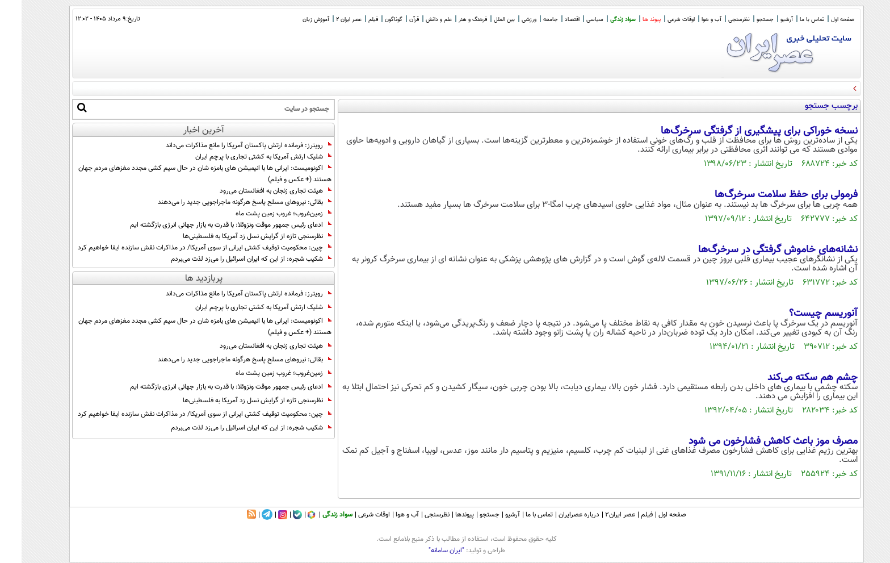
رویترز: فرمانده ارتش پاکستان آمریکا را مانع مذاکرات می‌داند (227, 145)
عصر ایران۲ (598, 515)
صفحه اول (821, 19)
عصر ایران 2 (327, 19)
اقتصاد (550, 19)
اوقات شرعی (659, 19)
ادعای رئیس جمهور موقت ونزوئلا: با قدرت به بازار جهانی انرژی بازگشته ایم (209, 225)
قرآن (392, 19)
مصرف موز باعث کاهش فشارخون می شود (751, 441)
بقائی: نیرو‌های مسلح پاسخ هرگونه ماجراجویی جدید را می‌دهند (223, 202)
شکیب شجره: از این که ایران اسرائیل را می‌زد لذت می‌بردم (229, 259)
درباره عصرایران (557, 515)
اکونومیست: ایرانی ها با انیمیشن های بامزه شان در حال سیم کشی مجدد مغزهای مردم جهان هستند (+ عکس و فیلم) (183, 174)
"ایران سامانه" (425, 550)
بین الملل (482, 19)
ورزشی (507, 19)
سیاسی (573, 19)
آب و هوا (690, 19)
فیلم (351, 19)
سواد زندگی (601, 19)
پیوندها (443, 515)
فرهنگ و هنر (451, 19)
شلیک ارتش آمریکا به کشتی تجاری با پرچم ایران (242, 157)
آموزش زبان (294, 19)
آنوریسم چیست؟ (801, 314)
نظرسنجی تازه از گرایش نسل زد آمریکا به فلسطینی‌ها (235, 236)
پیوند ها (630, 19)
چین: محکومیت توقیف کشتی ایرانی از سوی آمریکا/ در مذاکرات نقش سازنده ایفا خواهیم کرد (183, 248)
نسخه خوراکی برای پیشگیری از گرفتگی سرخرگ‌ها (737, 131)
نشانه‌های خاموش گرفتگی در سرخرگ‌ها (756, 250)
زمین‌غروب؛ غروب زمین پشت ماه (262, 213)
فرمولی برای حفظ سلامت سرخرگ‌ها (764, 195)
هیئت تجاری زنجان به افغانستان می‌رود (254, 191)
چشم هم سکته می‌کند (791, 378)
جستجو (743, 19)
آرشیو (765, 19)
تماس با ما (790, 19)
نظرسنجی (717, 19)
